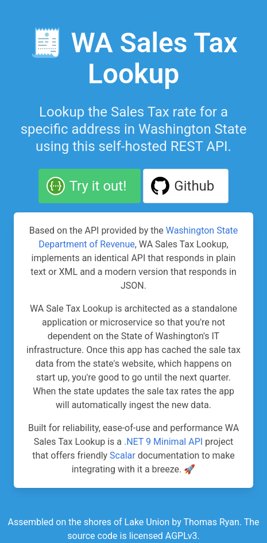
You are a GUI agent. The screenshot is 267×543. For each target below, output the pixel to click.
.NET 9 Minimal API (163, 441)
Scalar (123, 455)
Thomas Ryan (211, 522)
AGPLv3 (181, 535)
